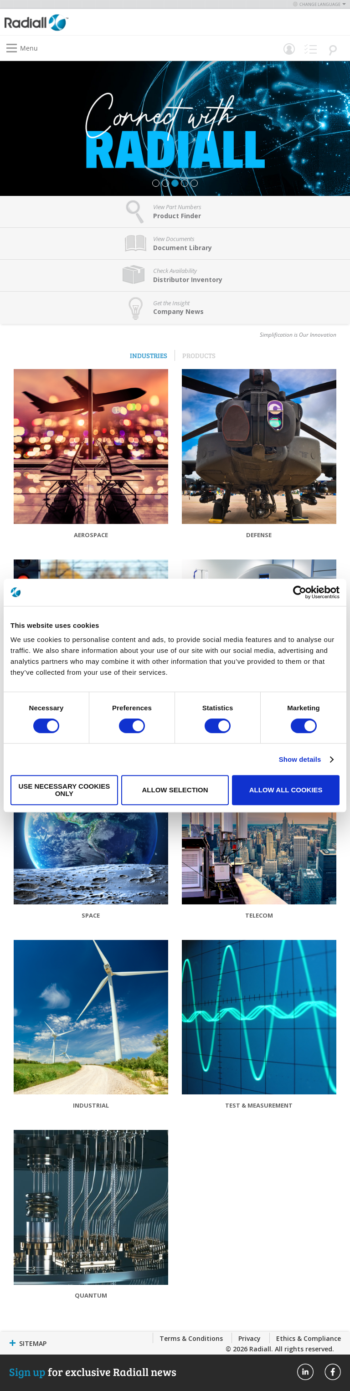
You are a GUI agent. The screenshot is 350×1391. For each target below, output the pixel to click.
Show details (300, 759)
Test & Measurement (259, 1105)
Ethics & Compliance (308, 1338)
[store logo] (92, 22)
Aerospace (91, 535)
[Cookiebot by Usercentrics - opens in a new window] (300, 592)
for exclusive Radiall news (92, 1371)
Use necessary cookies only (64, 789)
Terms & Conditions (191, 1338)
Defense (259, 535)
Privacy (249, 1338)
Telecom (259, 915)
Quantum (91, 1295)
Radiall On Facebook (332, 1372)
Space (91, 915)
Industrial (91, 1105)
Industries (148, 355)
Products (199, 355)
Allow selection (175, 790)
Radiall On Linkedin (305, 1372)
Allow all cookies (286, 790)
